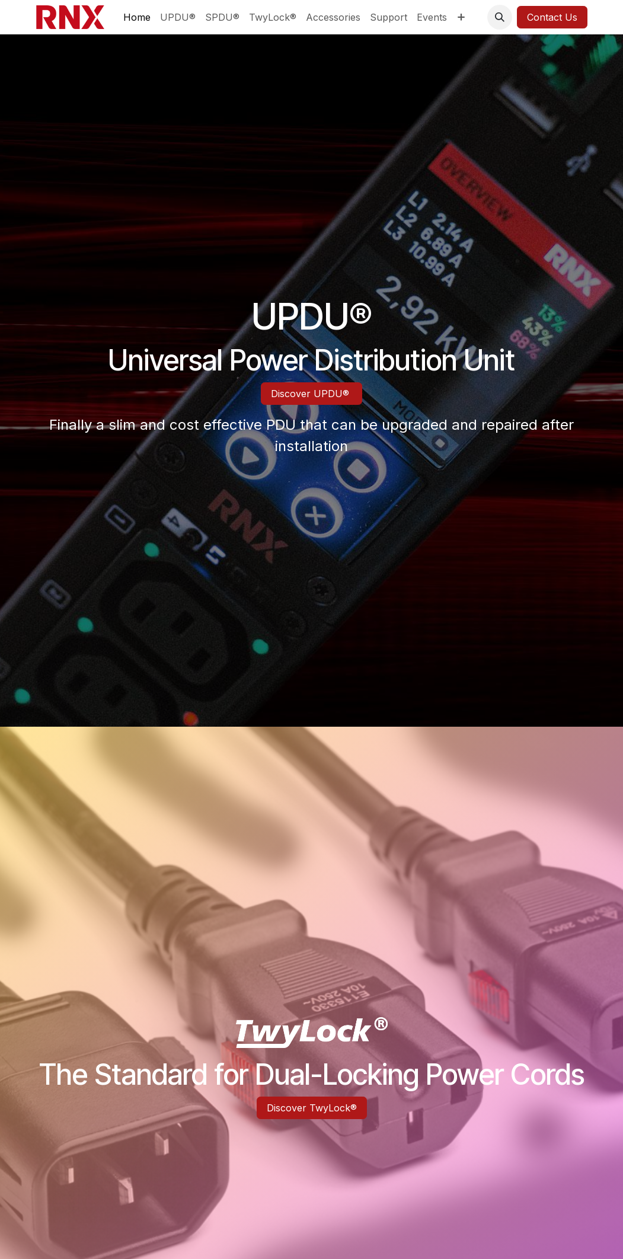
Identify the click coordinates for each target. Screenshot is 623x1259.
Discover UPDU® (311, 394)
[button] (499, 17)
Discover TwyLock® (312, 1108)
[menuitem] (137, 17)
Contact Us (552, 17)
